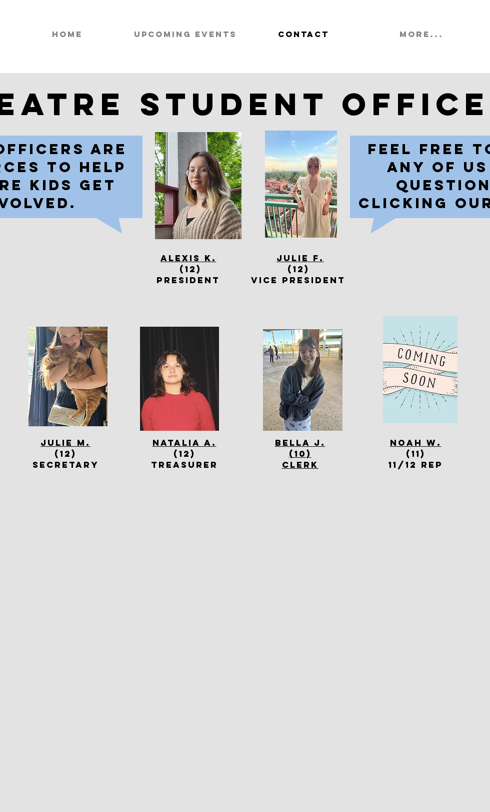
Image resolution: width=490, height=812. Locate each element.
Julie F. (300, 258)
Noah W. (416, 442)
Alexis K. (188, 258)
